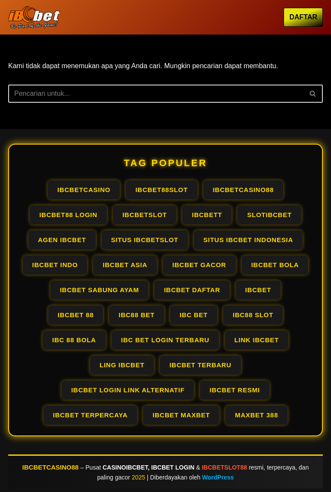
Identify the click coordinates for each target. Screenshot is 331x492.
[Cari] (155, 94)
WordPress (218, 477)
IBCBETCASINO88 (50, 467)
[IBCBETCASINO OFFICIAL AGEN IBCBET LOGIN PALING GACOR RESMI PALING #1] (34, 17)
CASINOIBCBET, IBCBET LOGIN (148, 467)
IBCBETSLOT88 (224, 467)
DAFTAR (303, 17)
